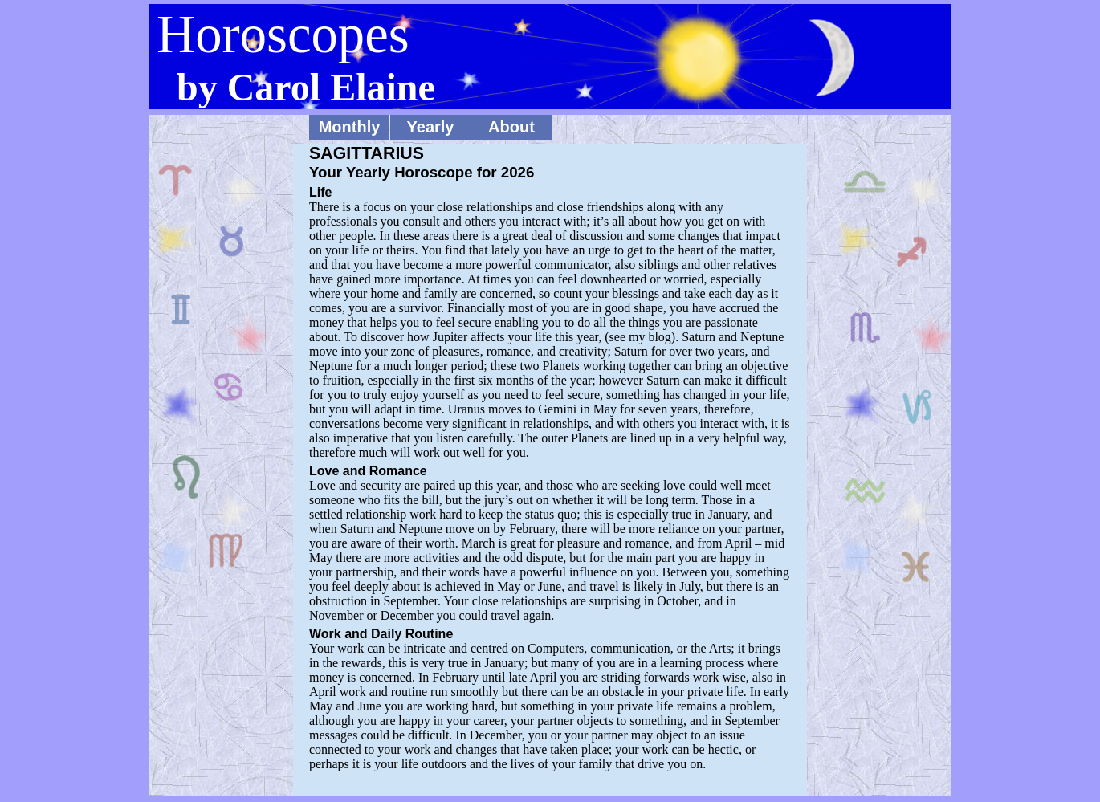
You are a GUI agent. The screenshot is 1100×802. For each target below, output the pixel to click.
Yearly (430, 127)
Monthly (350, 127)
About (511, 127)
